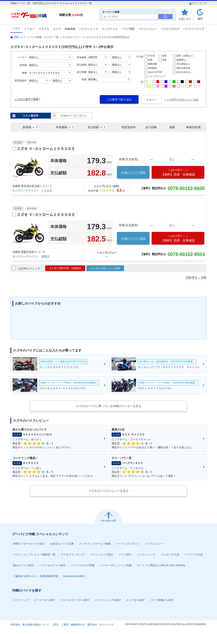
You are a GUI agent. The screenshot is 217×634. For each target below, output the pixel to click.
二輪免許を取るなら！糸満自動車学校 (35, 576)
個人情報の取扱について (35, 624)
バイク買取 (128, 28)
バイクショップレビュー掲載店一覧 (34, 554)
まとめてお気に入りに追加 (105, 268)
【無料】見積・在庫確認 (178, 172)
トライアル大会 (193, 554)
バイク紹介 (125, 554)
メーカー (29, 28)
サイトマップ (198, 3)
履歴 (200, 18)
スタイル (44, 28)
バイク (16, 28)
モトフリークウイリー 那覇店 (30, 256)
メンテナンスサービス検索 (95, 543)
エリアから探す (135, 600)
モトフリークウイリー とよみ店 (32, 190)
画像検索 (70, 28)
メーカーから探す (44, 600)
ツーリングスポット (128, 543)
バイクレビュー (148, 28)
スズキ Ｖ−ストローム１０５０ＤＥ (46, 149)
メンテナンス (110, 28)
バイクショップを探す (108, 600)
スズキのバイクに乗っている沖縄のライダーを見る (108, 406)
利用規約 (15, 624)
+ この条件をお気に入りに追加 (181, 99)
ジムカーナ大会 (170, 554)
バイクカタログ (170, 28)
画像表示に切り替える (73, 115)
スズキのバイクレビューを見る (108, 490)
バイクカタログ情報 (83, 565)
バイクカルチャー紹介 (52, 565)
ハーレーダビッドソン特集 (116, 565)
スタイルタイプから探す (74, 600)
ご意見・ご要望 (59, 624)
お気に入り (185, 18)
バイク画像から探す (162, 600)
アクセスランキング (72, 554)
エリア (57, 28)
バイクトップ (21, 600)
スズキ (18, 142)
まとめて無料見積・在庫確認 (65, 268)
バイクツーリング (194, 28)
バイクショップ (88, 28)
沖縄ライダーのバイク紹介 (29, 543)
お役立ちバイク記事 (62, 543)
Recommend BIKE (74, 576)
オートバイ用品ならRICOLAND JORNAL (161, 565)
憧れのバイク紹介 (23, 565)
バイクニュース (146, 554)
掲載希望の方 (77, 624)
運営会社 (92, 624)
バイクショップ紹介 (101, 554)
